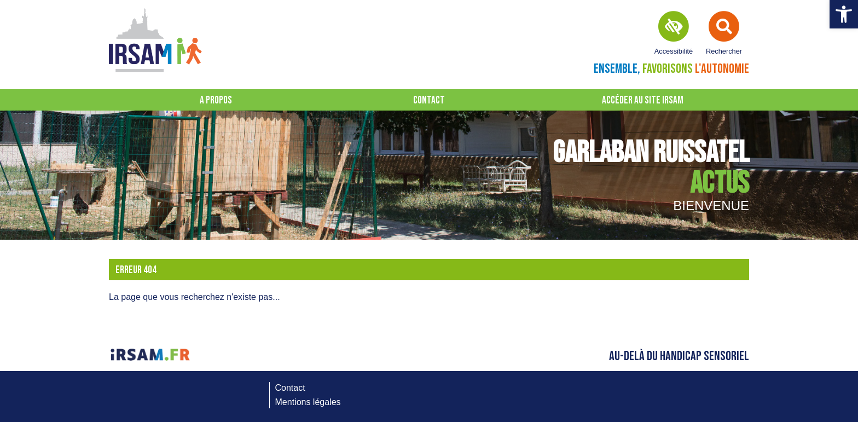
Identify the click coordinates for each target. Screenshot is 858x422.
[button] (844, 14)
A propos (216, 100)
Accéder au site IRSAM (642, 100)
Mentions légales (308, 402)
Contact (429, 100)
